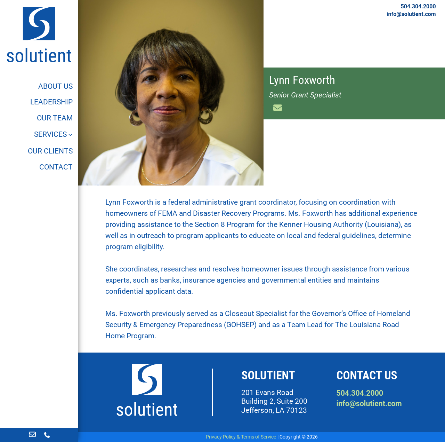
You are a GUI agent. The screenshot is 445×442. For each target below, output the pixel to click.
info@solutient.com (411, 14)
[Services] (53, 134)
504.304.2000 (418, 6)
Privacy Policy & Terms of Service (241, 437)
